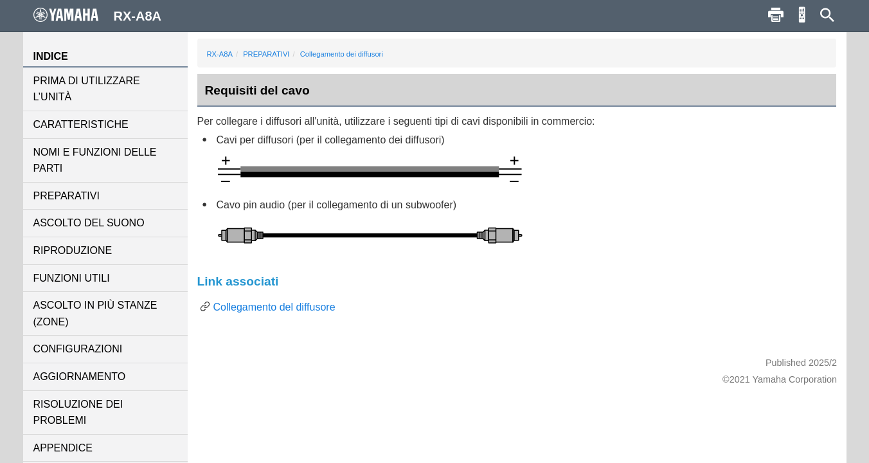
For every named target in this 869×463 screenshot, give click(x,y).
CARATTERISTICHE (81, 124)
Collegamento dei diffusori (341, 54)
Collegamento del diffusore (274, 307)
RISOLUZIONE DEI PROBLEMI (78, 412)
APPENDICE (63, 447)
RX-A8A (220, 54)
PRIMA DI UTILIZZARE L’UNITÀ (86, 89)
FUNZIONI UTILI (71, 278)
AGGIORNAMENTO (79, 376)
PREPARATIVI (66, 195)
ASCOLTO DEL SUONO (89, 222)
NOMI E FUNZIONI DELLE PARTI (95, 160)
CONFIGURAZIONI (78, 348)
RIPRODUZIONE (72, 250)
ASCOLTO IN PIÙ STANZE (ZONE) (95, 313)
